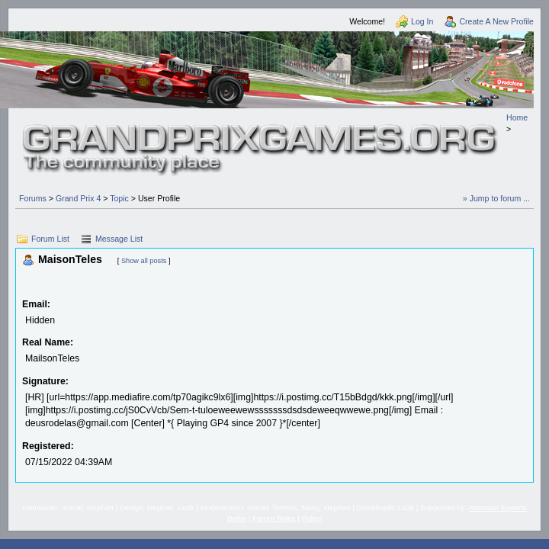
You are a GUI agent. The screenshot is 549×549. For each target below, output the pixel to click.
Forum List (50, 238)
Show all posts (143, 261)
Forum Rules (273, 518)
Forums (33, 198)
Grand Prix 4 (78, 198)
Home (517, 117)
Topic (119, 198)
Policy (312, 518)
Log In (422, 21)
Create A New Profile (496, 21)
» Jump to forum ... (496, 198)
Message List (119, 238)
